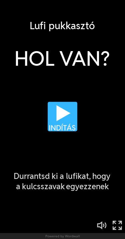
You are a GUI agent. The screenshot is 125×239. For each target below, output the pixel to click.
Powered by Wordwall (62, 236)
